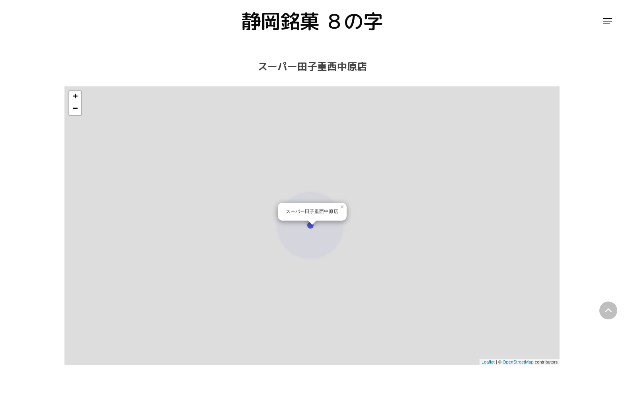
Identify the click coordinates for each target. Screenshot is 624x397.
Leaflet (488, 362)
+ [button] (75, 97)
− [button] (75, 109)
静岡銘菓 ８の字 (312, 21)
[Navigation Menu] (608, 21)
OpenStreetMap (518, 362)
